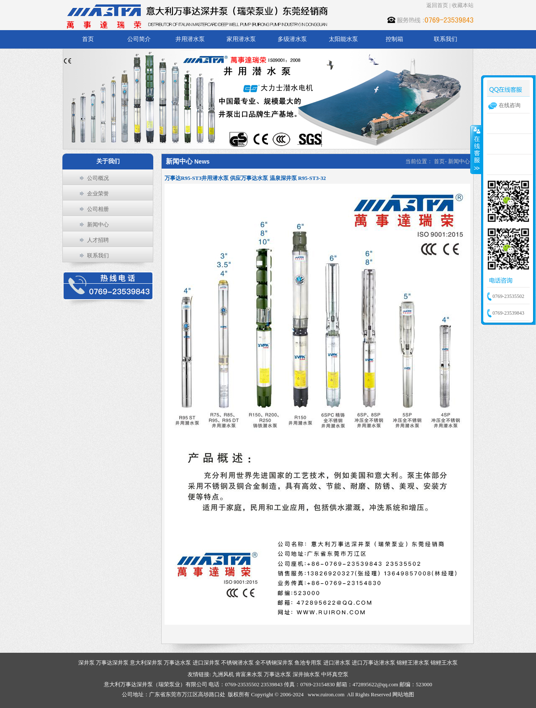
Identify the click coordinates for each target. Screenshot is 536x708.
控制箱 (394, 39)
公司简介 (139, 39)
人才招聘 (98, 240)
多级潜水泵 (292, 39)
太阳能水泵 (343, 39)
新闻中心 (98, 224)
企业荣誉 (98, 193)
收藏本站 (463, 5)
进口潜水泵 (336, 662)
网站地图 (403, 694)
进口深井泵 (206, 662)
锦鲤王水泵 (444, 662)
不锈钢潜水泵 (237, 662)
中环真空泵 (334, 674)
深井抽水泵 (306, 674)
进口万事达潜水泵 (373, 662)
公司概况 (98, 178)
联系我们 (445, 39)
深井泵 (86, 662)
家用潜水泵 (241, 39)
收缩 (476, 149)
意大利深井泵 (146, 662)
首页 (88, 39)
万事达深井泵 (112, 662)
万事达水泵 (177, 662)
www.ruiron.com (326, 694)
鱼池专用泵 (308, 662)
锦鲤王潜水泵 (413, 662)
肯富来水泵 (249, 674)
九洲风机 (223, 674)
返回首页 (437, 5)
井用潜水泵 (190, 39)
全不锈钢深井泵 (274, 662)
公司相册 (98, 209)
